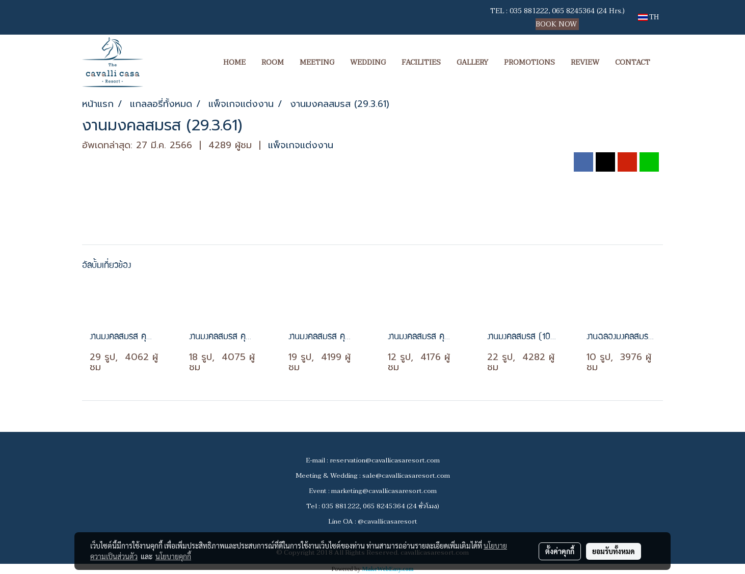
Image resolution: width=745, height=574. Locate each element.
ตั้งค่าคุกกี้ (559, 551)
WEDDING (368, 62)
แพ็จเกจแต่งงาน (300, 145)
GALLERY (472, 62)
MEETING (317, 62)
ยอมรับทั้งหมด (613, 551)
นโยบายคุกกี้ (173, 556)
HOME (234, 62)
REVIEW (585, 62)
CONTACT (632, 62)
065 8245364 (573, 11)
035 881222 (529, 11)
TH (648, 17)
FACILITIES (421, 62)
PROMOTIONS (529, 62)
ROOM (272, 62)
